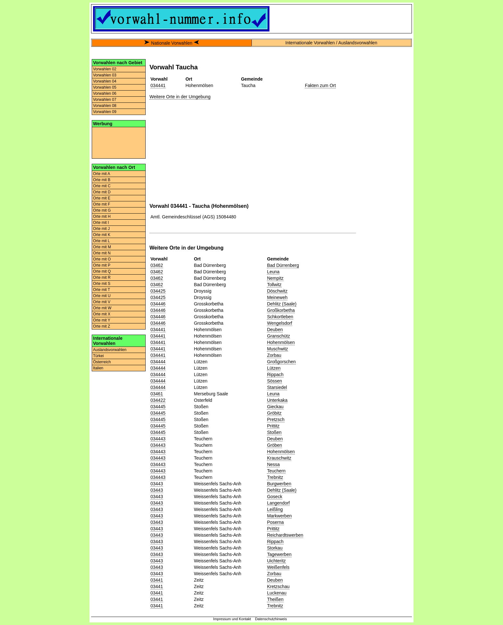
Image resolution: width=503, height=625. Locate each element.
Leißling (275, 509)
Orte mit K (101, 235)
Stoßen (274, 432)
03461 (156, 393)
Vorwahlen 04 (104, 81)
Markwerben (279, 515)
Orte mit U (102, 296)
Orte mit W (102, 308)
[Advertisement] (118, 142)
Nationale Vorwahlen (171, 43)
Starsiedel (277, 387)
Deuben (275, 329)
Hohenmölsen (280, 342)
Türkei (98, 356)
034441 (158, 85)
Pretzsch (275, 419)
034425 (158, 291)
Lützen (273, 368)
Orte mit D (102, 192)
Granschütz (278, 336)
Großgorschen (281, 361)
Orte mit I (101, 222)
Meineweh (277, 297)
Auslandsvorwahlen (109, 350)
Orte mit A (101, 174)
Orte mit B (101, 180)
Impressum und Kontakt (232, 619)
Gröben (274, 445)
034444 (158, 361)
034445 (158, 406)
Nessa (273, 464)
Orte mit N (102, 253)
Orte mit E (101, 198)
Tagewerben (279, 554)
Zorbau (274, 355)
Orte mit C (102, 186)
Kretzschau (278, 586)
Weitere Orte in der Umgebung (179, 96)
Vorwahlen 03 (104, 75)
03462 (156, 265)
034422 (158, 400)
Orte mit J (101, 228)
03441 (156, 580)
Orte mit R (102, 277)
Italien (98, 368)
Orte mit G (102, 210)
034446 (158, 303)
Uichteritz (276, 560)
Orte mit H (102, 216)
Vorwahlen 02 (104, 69)
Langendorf (278, 503)
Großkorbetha (280, 310)
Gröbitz (274, 413)
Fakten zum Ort (320, 85)
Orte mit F (101, 204)
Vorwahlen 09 (104, 112)
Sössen (274, 380)
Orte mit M (102, 247)
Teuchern (276, 470)
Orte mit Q (102, 271)
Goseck (274, 496)
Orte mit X (101, 314)
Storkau (274, 547)
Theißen (275, 599)
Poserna (275, 522)
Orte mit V (101, 302)
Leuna (273, 271)
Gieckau (275, 406)
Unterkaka (277, 400)
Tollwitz (274, 284)
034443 (158, 438)
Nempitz (275, 278)
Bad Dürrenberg (283, 265)
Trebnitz (275, 477)
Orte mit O (102, 259)
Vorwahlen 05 (104, 87)
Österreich (102, 362)
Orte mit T (101, 289)
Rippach (275, 374)
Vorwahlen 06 (104, 93)
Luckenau (276, 592)
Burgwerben (279, 483)
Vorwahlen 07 (104, 99)
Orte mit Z (101, 326)
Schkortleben (280, 316)
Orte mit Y (101, 320)
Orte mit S (101, 283)
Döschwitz (277, 291)
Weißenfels (278, 567)
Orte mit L (101, 241)
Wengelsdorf (279, 323)
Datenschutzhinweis (271, 619)
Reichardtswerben (285, 535)
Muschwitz (277, 348)
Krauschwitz (279, 458)
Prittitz (273, 425)
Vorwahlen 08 (104, 105)
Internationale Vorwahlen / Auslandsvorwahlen (331, 42)
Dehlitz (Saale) (281, 303)
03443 (156, 483)
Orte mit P (101, 265)
